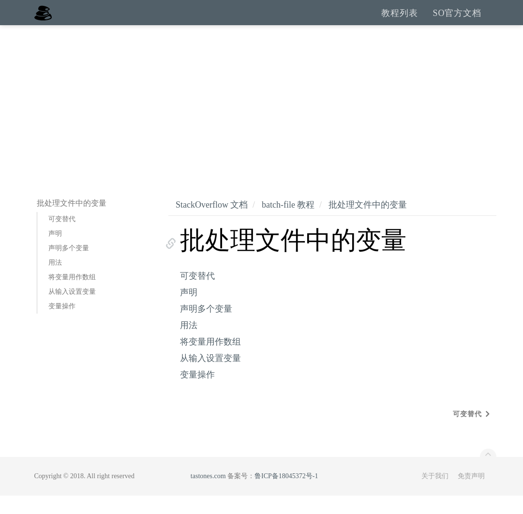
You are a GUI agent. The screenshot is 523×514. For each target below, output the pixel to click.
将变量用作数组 (72, 295)
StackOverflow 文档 (212, 223)
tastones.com (208, 494)
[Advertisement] (261, 116)
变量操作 (61, 324)
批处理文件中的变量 (368, 223)
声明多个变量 (68, 266)
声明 (55, 252)
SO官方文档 (457, 22)
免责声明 (471, 494)
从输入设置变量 (72, 310)
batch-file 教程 (288, 223)
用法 (55, 281)
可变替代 (61, 237)
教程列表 (399, 22)
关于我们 (434, 494)
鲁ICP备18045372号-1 (286, 494)
